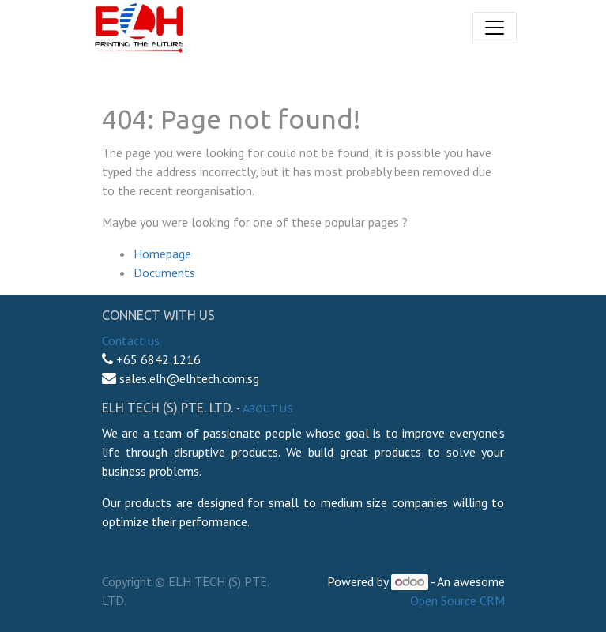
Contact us (131, 340)
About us (268, 408)
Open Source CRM (457, 600)
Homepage (162, 253)
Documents (164, 272)
